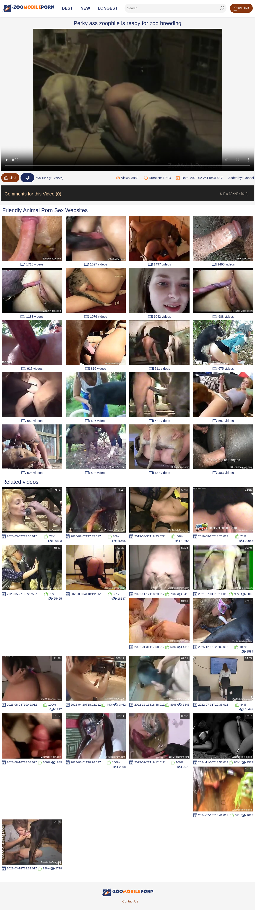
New (85, 8)
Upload (241, 8)
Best (67, 8)
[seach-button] (221, 8)
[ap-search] (175, 8)
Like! (10, 178)
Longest (108, 8)
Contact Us (130, 901)
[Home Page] (28, 8)
